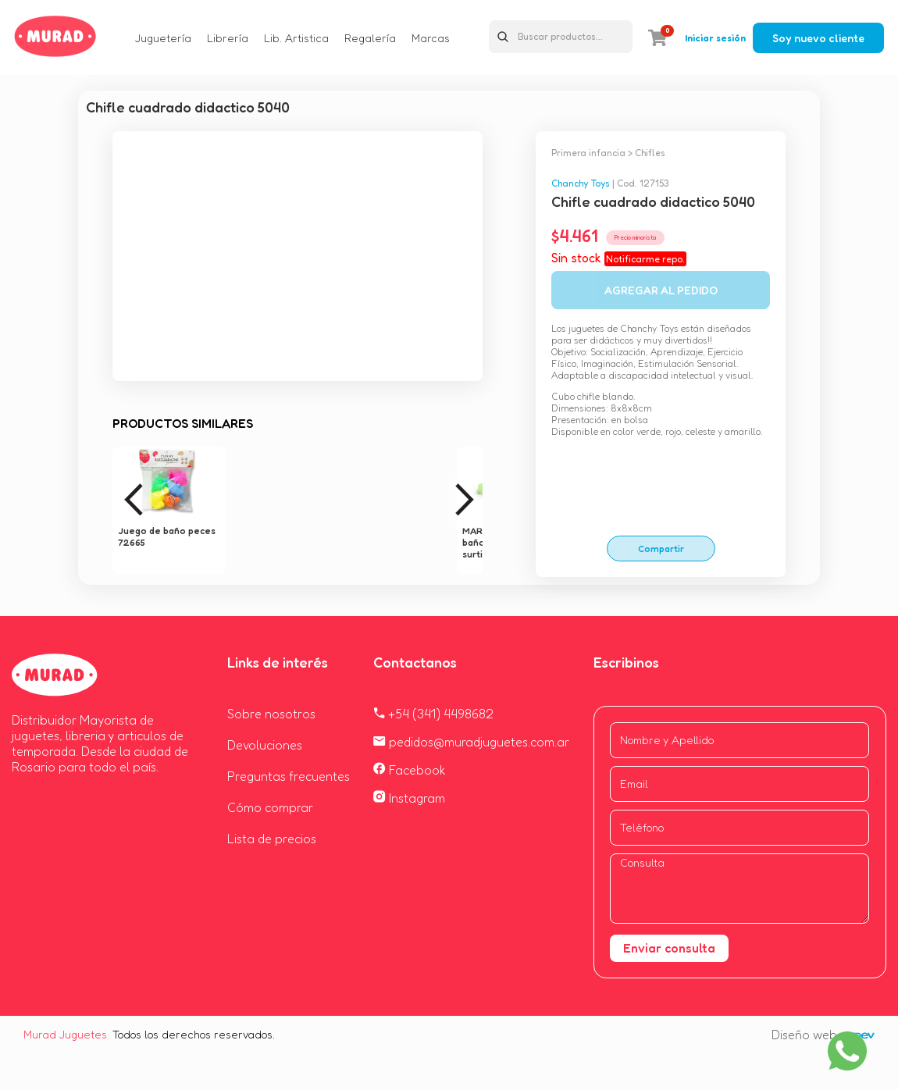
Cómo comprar (270, 807)
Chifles (650, 153)
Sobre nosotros (271, 713)
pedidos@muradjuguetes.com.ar (471, 742)
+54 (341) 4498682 (433, 713)
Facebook (409, 770)
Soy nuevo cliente (818, 38)
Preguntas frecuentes (288, 776)
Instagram (409, 798)
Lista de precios (271, 838)
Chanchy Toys (580, 183)
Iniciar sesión (715, 38)
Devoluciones (264, 745)
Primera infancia (588, 153)
